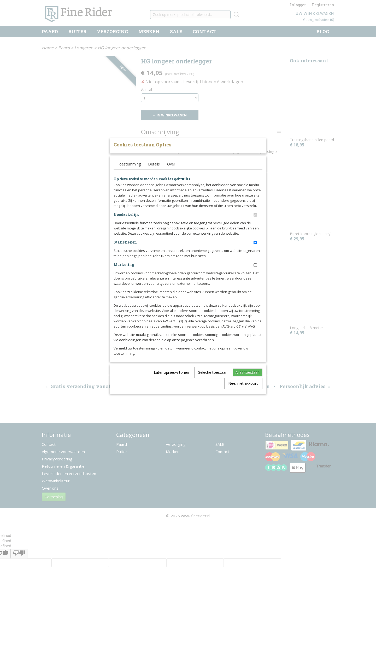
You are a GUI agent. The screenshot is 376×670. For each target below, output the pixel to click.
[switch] (255, 223)
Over (171, 172)
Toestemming (129, 172)
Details (154, 172)
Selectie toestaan (212, 380)
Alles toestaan (248, 380)
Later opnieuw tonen (171, 380)
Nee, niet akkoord (243, 391)
